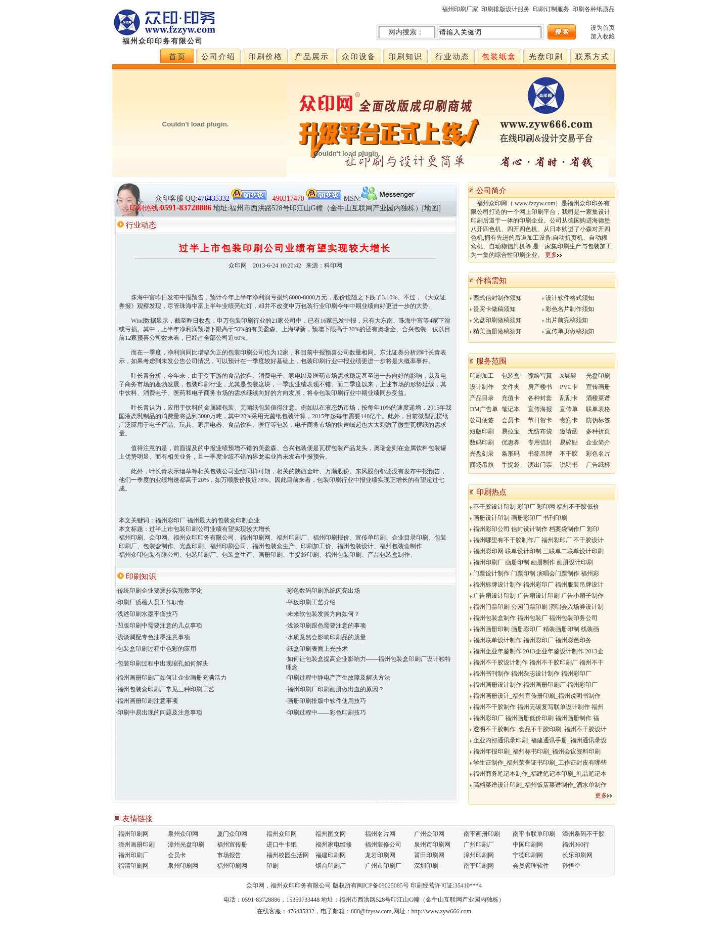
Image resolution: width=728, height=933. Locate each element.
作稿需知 (491, 281)
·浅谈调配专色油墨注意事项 (153, 637)
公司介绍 (218, 57)
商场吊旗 (482, 464)
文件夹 (511, 386)
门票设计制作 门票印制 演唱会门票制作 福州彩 (534, 573)
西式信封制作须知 (496, 297)
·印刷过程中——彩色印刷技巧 (326, 712)
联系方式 (592, 57)
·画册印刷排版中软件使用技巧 (326, 700)
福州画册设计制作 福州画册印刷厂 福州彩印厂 (534, 684)
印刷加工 (482, 375)
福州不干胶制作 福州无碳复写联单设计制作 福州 (537, 706)
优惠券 (511, 442)
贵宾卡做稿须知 (493, 309)
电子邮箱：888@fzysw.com (356, 911)
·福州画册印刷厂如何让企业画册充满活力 (171, 677)
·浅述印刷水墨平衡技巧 (147, 613)
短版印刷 (482, 431)
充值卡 (511, 398)
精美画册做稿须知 (496, 331)
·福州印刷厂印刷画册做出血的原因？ (335, 689)
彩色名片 (598, 453)
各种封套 (540, 398)
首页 (177, 57)
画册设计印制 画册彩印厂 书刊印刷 (518, 517)
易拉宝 (511, 431)
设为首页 (602, 27)
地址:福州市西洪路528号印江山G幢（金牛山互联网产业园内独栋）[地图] (327, 208)
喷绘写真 (540, 375)
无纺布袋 (540, 431)
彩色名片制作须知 (568, 309)
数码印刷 (482, 442)
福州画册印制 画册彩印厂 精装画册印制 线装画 (534, 629)
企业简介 (598, 442)
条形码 (511, 453)
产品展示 (312, 57)
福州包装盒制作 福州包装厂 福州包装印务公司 (534, 617)
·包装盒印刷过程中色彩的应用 (156, 648)
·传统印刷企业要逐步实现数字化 (159, 590)
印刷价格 (265, 57)
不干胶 (569, 453)
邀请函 (569, 431)
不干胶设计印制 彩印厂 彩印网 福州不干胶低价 (534, 506)
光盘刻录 (482, 453)
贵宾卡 (569, 420)
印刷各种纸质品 (593, 9)
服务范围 (491, 361)
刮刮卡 (569, 398)
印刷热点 (491, 492)
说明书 (569, 464)
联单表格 (598, 409)
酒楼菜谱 (598, 398)
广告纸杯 (598, 464)
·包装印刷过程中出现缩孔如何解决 (162, 663)
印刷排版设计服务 (505, 9)
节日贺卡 (540, 420)
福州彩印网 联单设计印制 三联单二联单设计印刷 (537, 551)
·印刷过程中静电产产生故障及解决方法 (338, 677)
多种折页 (598, 431)
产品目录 (482, 398)
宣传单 (569, 409)
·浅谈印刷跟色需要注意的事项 (326, 625)
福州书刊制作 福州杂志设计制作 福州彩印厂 (531, 673)
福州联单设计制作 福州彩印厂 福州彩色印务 (531, 640)
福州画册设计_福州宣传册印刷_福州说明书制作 (535, 695)
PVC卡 (568, 386)
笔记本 (511, 409)
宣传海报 (540, 409)
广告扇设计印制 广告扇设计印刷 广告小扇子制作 (537, 595)
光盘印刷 (546, 57)
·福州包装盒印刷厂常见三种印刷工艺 (165, 689)
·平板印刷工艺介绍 (311, 602)
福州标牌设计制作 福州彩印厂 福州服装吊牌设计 (537, 584)
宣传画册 (598, 386)
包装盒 (511, 375)
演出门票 (540, 464)
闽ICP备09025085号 (383, 885)
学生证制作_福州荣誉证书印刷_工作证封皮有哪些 (538, 762)
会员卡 (511, 420)
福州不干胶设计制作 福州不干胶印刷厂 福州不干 (537, 662)
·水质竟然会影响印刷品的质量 (326, 637)
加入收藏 (602, 36)
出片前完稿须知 (565, 320)
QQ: (226, 198)
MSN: (380, 198)
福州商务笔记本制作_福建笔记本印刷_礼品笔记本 (538, 773)
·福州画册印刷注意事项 (147, 700)
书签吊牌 (540, 453)
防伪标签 (598, 420)
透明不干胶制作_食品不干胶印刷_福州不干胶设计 (538, 729)
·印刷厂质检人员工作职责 (150, 602)
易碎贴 (569, 442)
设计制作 (482, 386)
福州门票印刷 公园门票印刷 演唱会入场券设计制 (537, 606)
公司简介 (491, 191)
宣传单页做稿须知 (568, 331)
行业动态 (452, 57)
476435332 (300, 911)
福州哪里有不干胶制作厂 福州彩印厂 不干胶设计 (537, 540)
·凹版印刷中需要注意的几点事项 (159, 625)
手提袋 (511, 464)
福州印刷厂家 (460, 9)
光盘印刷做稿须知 (496, 320)
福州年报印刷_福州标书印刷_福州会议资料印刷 (535, 751)
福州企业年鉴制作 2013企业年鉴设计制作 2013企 (537, 651)
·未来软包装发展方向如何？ (323, 613)
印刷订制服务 (551, 9)
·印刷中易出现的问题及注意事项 (159, 712)
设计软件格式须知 (568, 297)
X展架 (568, 375)
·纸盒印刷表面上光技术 (317, 648)
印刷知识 (405, 57)
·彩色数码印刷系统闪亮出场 (323, 590)
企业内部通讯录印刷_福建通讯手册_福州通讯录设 (538, 740)
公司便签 (482, 420)
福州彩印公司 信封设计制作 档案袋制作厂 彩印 (534, 528)
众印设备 (359, 57)
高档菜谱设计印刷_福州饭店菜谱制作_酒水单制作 (538, 784)
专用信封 (540, 442)
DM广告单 (483, 409)
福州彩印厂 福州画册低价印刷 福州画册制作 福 (534, 718)
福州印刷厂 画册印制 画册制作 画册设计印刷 (531, 562)
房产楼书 (540, 386)
